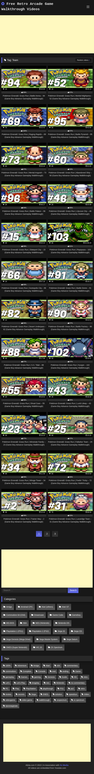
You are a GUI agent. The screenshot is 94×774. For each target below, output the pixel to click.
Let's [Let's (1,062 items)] (7, 683)
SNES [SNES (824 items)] (45, 694)
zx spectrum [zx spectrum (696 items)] (79, 700)
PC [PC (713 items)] (6, 688)
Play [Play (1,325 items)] (17, 688)
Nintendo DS (63, 623)
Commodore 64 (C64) (15, 615)
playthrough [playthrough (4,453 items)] (48, 688)
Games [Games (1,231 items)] (24, 677)
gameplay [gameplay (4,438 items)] (9, 677)
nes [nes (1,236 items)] (47, 683)
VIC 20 (39, 647)
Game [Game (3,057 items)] (78, 671)
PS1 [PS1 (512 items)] (62, 688)
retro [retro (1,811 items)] (83, 688)
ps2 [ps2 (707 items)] (72, 688)
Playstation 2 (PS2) (40, 631)
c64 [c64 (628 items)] (58, 665)
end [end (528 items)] (54, 671)
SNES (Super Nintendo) (16, 647)
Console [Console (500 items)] (41, 671)
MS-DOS (10, 623)
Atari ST (65, 607)
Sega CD (78, 631)
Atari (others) (47, 607)
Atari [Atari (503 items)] (48, 665)
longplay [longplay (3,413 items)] (35, 683)
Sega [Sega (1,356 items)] (33, 694)
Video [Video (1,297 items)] (86, 694)
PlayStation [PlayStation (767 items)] (31, 688)
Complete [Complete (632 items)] (27, 671)
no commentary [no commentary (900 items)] (78, 683)
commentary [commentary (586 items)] (72, 665)
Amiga (9, 607)
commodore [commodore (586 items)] (10, 671)
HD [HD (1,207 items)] (75, 677)
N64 (25, 623)
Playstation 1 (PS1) (14, 631)
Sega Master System (48, 639)
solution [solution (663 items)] (58, 694)
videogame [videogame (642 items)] (10, 700)
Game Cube (58, 615)
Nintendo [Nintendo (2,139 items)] (60, 683)
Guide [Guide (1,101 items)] (64, 677)
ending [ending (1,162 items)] (65, 671)
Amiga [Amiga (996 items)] (36, 665)
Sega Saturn (71, 639)
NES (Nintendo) (42, 623)
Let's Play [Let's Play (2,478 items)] (21, 683)
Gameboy (76, 615)
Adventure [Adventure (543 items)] (21, 665)
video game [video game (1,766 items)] (27, 700)
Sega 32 (61, 631)
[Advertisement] (47, 34)
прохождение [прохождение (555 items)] (11, 706)
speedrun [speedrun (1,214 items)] (73, 694)
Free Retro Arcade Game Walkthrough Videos (27, 6)
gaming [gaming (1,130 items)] (37, 677)
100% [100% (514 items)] (8, 665)
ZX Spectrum (56, 647)
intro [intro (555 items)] (85, 677)
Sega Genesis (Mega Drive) (18, 639)
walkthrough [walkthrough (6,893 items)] (44, 700)
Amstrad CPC (27, 607)
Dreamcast (39, 615)
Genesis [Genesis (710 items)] (51, 677)
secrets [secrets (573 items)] (21, 694)
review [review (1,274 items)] (8, 694)
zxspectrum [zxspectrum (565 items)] (62, 700)
